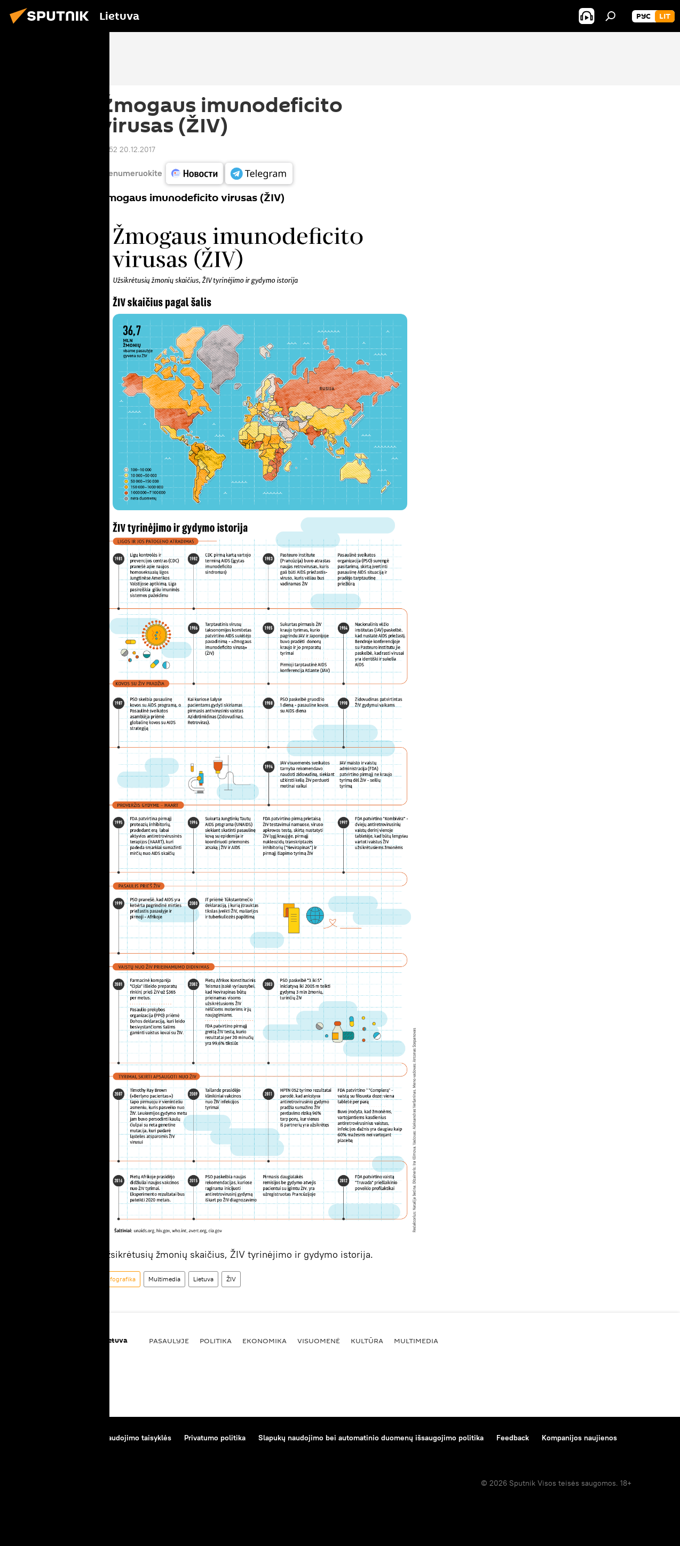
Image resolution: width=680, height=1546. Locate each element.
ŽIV (231, 1279)
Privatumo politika (215, 1437)
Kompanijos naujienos (579, 1437)
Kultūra (367, 1340)
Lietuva (203, 1279)
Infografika (120, 1279)
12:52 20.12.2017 (127, 149)
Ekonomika (264, 1340)
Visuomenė (318, 1340)
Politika (216, 1340)
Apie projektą (34, 1437)
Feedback (512, 1437)
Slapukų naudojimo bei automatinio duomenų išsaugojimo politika (371, 1437)
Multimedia (164, 1279)
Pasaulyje (169, 1340)
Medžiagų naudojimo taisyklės (120, 1437)
